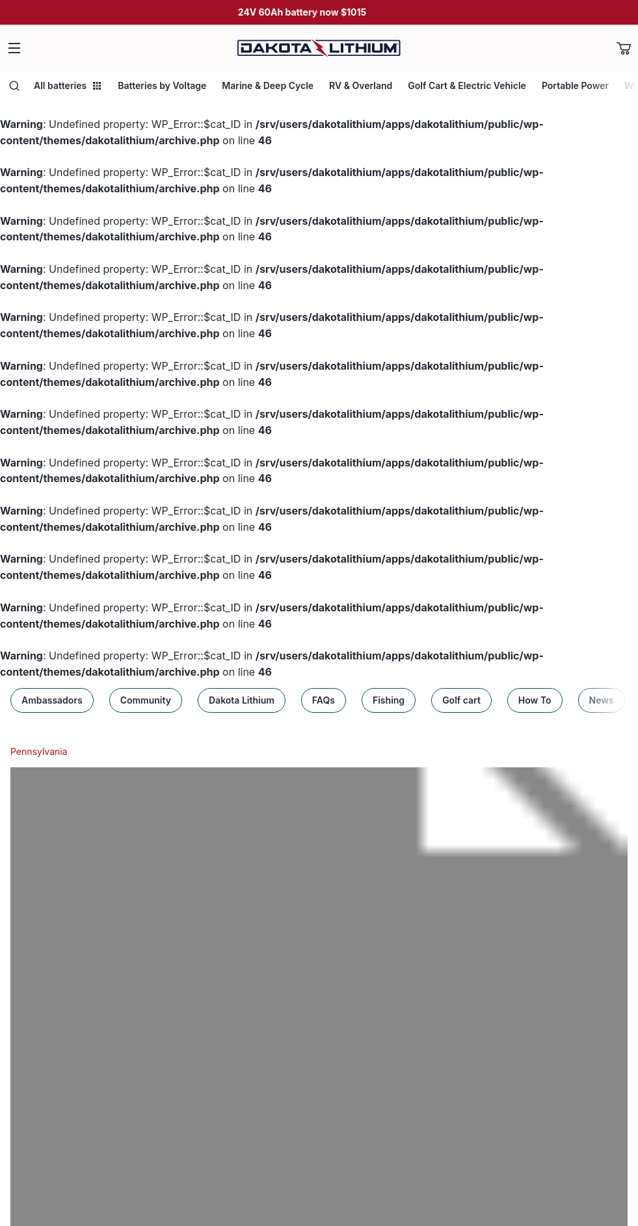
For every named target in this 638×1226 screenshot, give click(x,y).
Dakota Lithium (241, 700)
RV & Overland (360, 85)
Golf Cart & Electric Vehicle (467, 85)
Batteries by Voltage (162, 85)
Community (145, 700)
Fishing (389, 700)
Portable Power (575, 85)
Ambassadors (52, 700)
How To (535, 700)
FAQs (323, 700)
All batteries (68, 85)
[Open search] (14, 85)
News (601, 700)
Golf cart (461, 700)
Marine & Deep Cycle (267, 85)
